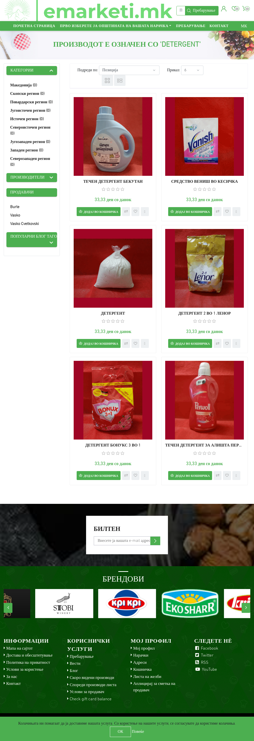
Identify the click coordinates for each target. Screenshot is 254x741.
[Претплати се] (127, 540)
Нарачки (140, 655)
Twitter (204, 655)
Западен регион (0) (26, 150)
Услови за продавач (87, 692)
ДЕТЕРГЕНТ (113, 314)
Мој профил (144, 648)
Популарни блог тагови (33, 237)
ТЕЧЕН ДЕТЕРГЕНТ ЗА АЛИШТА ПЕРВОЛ (204, 445)
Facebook (206, 648)
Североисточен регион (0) (30, 131)
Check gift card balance (91, 699)
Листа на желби (147, 677)
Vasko (15, 216)
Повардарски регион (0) (31, 102)
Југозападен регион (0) (30, 142)
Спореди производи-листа (93, 685)
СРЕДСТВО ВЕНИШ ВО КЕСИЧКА (204, 182)
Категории (21, 71)
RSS (201, 663)
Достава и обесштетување (29, 655)
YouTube (205, 669)
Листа (120, 80)
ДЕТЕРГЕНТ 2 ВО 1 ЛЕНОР (204, 314)
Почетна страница (34, 26)
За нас (11, 677)
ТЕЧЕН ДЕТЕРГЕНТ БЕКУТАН (113, 182)
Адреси (140, 663)
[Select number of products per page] (192, 70)
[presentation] (8, 608)
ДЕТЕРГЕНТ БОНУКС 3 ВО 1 (113, 445)
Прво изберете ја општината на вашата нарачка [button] (114, 26)
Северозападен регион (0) (30, 162)
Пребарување (190, 26)
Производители (27, 178)
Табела (107, 80)
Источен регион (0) (27, 119)
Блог (74, 671)
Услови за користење (24, 669)
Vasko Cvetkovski (24, 224)
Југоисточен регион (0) (30, 111)
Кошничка (142, 669)
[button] (224, 8)
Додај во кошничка (101, 212)
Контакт (219, 26)
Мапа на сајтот (19, 648)
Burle (14, 207)
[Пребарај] (180, 10)
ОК (120, 732)
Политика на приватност (28, 663)
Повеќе (138, 732)
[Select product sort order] (129, 70)
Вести (75, 664)
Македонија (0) (23, 85)
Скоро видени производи (92, 678)
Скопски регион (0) (27, 94)
